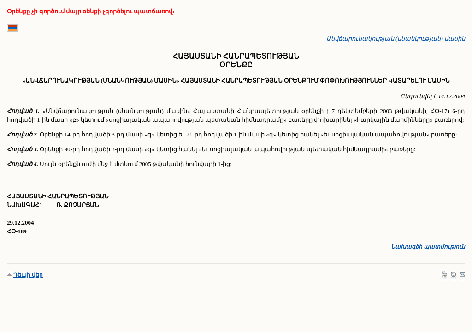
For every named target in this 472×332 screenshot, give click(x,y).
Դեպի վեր (28, 275)
